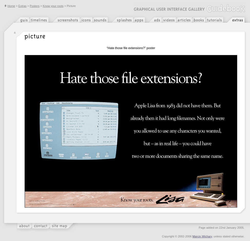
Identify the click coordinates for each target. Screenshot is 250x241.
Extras (22, 5)
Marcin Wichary (202, 236)
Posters (34, 5)
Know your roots (53, 5)
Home (9, 5)
